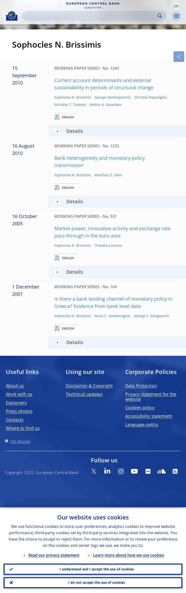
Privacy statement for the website (150, 396)
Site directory (20, 441)
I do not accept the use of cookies (96, 582)
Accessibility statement (148, 416)
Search (160, 16)
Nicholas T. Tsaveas (70, 104)
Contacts (14, 420)
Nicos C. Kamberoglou (112, 315)
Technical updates (84, 394)
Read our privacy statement (53, 554)
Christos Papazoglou (150, 97)
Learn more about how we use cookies (128, 554)
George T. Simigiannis (151, 315)
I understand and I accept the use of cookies (97, 568)
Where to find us (23, 428)
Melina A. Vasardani (105, 104)
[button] (176, 5)
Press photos (19, 411)
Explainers (16, 403)
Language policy (141, 424)
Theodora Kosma (108, 245)
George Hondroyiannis (112, 97)
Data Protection (141, 386)
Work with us (19, 394)
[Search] (90, 16)
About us (15, 386)
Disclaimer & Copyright (89, 386)
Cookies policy (140, 407)
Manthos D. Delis (108, 175)
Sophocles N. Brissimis (72, 97)
